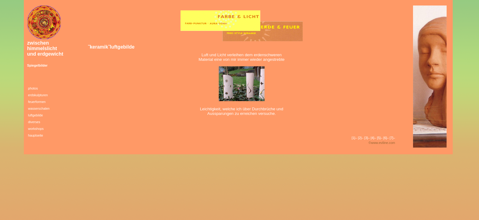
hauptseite (35, 135)
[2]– (361, 138)
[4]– (373, 138)
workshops (36, 128)
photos (33, 88)
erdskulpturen (38, 95)
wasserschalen (38, 108)
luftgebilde (35, 115)
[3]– (367, 138)
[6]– (386, 138)
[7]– (392, 138)
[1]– (354, 138)
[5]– (379, 138)
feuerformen (37, 102)
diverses (34, 122)
